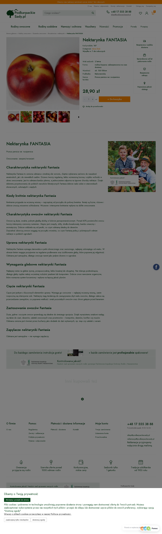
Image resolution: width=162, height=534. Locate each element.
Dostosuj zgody (38, 520)
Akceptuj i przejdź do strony (17, 500)
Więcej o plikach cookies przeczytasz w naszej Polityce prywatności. (37, 514)
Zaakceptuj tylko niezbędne (17, 520)
